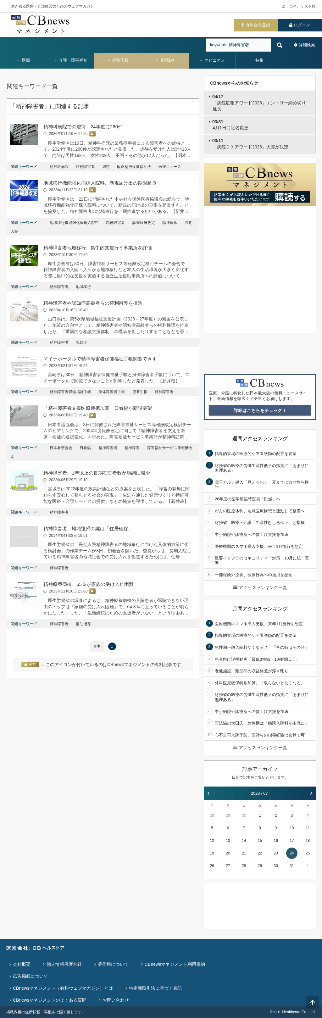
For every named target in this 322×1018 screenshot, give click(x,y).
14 (244, 840)
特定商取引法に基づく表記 (155, 988)
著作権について (113, 964)
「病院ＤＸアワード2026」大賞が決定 (250, 143)
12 (212, 840)
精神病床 (169, 222)
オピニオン (212, 60)
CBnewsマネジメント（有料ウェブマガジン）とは (63, 988)
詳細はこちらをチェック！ (260, 410)
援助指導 (83, 624)
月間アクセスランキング (260, 608)
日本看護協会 (61, 448)
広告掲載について (30, 976)
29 (228, 815)
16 (276, 840)
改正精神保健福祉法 (134, 166)
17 (292, 840)
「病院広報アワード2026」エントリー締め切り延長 (259, 102)
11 (308, 828)
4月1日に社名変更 (230, 125)
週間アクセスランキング (260, 438)
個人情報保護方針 (64, 964)
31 (292, 866)
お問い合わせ (116, 1000)
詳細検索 (307, 44)
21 (244, 853)
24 (292, 853)
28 (212, 815)
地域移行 (83, 287)
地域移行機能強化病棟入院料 (74, 222)
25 (308, 853)
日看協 (85, 448)
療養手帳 (139, 392)
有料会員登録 (258, 25)
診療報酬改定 (143, 222)
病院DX (165, 60)
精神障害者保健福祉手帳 (70, 392)
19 (212, 853)
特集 (259, 60)
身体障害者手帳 (111, 392)
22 (260, 853)
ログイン (302, 25)
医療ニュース (169, 166)
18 (308, 840)
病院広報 (118, 60)
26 (212, 866)
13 (228, 840)
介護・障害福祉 (71, 60)
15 (260, 840)
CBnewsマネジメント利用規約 (175, 964)
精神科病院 (59, 166)
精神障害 (132, 448)
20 (228, 853)
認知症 (81, 342)
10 (292, 828)
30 (244, 815)
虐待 (106, 166)
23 (276, 853)
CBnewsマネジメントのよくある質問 (49, 1000)
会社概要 (22, 964)
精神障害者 (85, 166)
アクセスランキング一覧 (260, 587)
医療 (23, 60)
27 (228, 866)
